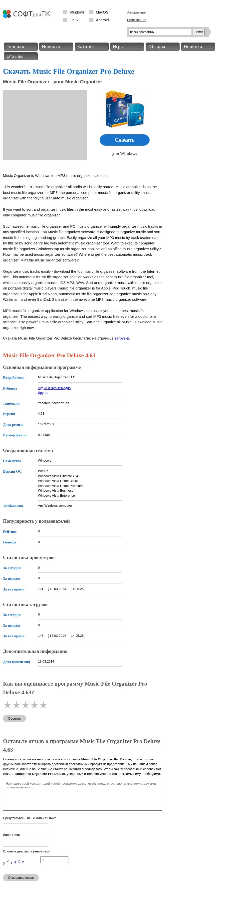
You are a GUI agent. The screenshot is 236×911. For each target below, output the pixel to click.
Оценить (14, 718)
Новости (51, 46)
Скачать (125, 140)
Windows (77, 12)
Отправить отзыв (21, 877)
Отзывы (14, 56)
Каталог (86, 46)
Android (102, 20)
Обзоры (156, 46)
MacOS (102, 12)
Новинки (193, 46)
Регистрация (136, 20)
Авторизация (137, 12)
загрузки (122, 338)
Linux (73, 20)
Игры (118, 46)
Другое (43, 393)
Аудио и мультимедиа (54, 388)
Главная (15, 46)
